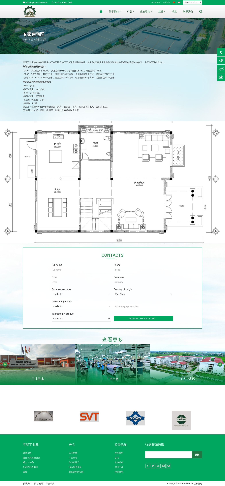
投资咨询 (146, 11)
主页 (25, 39)
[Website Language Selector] (192, 2)
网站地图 (38, 483)
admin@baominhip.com (36, 2)
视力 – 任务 (28, 462)
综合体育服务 (75, 467)
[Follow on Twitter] (153, 466)
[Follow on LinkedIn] (163, 466)
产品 (130, 11)
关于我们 (115, 11)
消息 (174, 11)
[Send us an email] (158, 466)
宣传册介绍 (155, 2)
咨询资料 (119, 453)
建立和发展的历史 (31, 457)
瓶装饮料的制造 (76, 472)
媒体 (161, 11)
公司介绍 (166, 2)
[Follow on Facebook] (148, 466)
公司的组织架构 (30, 467)
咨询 (117, 457)
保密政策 (50, 483)
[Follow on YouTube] (168, 466)
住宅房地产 (74, 462)
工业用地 (73, 453)
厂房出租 (73, 457)
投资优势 (119, 472)
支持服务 (119, 462)
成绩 (25, 472)
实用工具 (119, 467)
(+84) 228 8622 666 (63, 2)
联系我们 (188, 11)
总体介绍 (27, 453)
